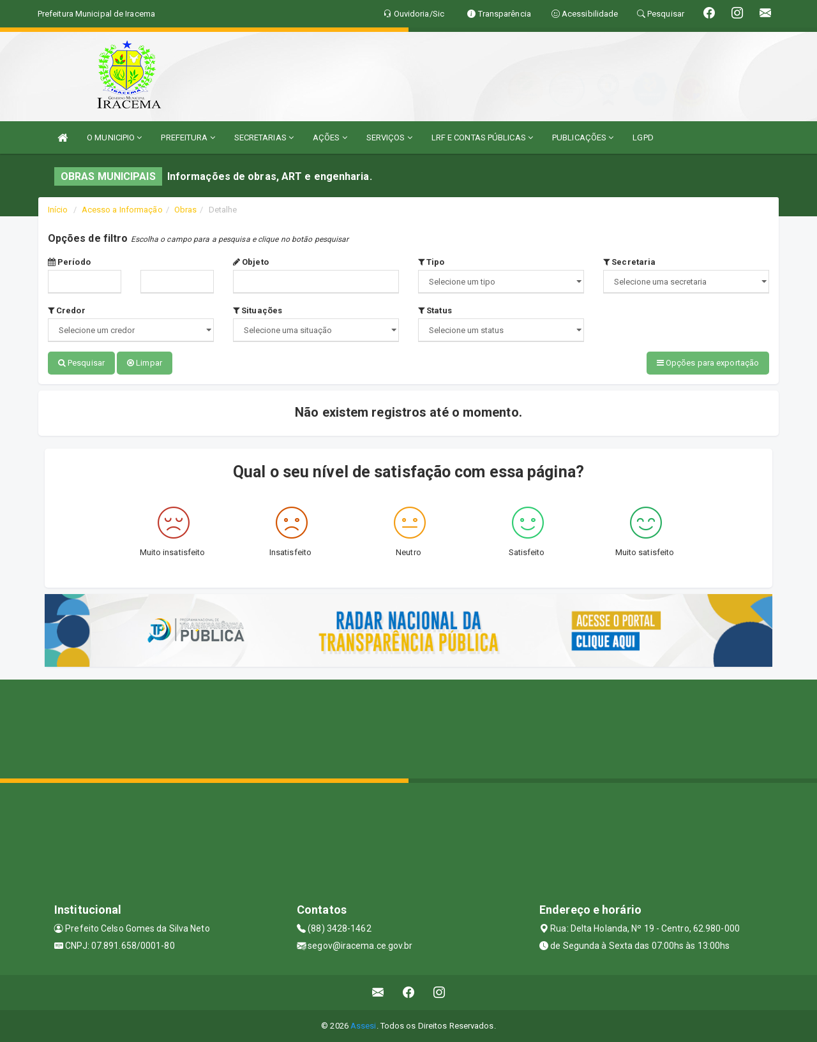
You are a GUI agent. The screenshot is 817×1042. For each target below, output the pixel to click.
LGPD (643, 137)
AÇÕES (330, 137)
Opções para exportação (708, 363)
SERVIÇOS (389, 137)
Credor (67, 310)
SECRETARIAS (264, 137)
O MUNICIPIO (114, 137)
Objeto (251, 262)
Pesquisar (81, 363)
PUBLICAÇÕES (582, 137)
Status (435, 310)
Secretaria (629, 262)
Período (69, 262)
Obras (185, 209)
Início (58, 209)
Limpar (144, 363)
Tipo (431, 262)
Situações (257, 310)
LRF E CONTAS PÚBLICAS (482, 137)
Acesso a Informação (122, 209)
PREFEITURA (187, 137)
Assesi (363, 1026)
